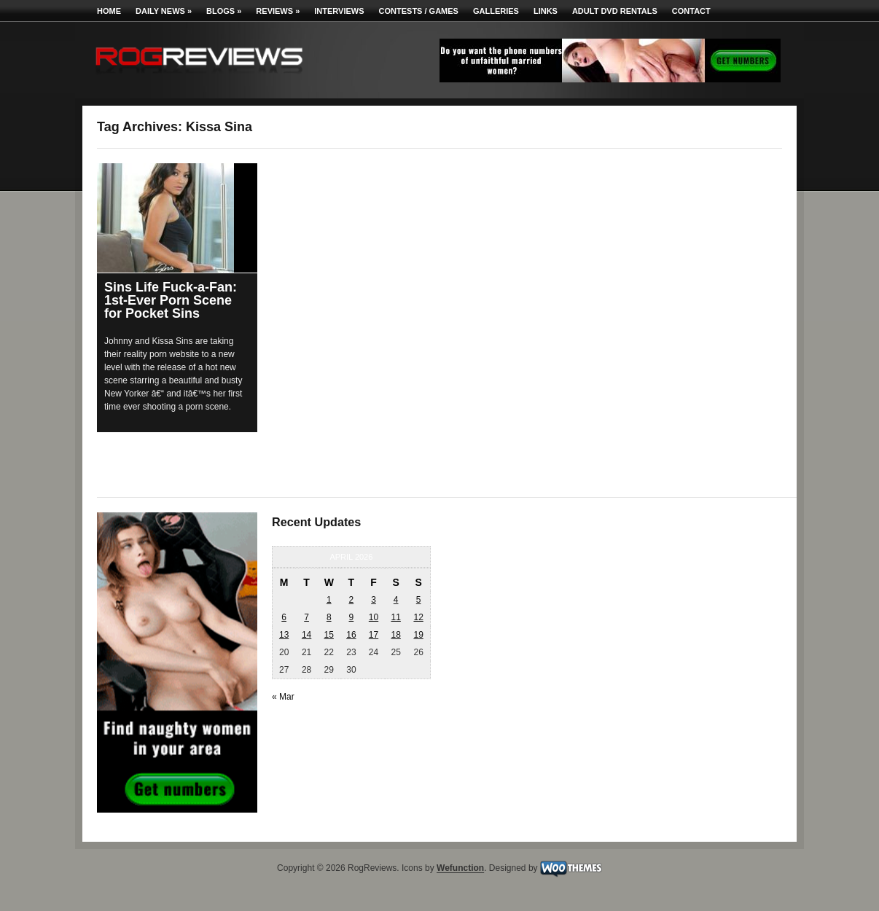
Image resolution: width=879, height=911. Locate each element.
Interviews (339, 11)
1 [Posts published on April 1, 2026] (329, 600)
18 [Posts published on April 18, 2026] (395, 635)
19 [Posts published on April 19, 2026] (418, 635)
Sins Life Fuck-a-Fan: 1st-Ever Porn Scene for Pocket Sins (170, 300)
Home (109, 11)
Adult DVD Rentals (614, 11)
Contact (691, 11)
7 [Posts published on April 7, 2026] (306, 617)
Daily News (164, 11)
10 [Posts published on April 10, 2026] (373, 617)
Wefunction (460, 869)
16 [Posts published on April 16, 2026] (351, 635)
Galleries (496, 11)
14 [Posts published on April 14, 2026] (306, 635)
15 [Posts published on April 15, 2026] (329, 635)
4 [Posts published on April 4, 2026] (396, 600)
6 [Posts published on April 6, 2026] (283, 617)
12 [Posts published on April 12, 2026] (418, 617)
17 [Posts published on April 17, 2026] (373, 635)
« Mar (283, 697)
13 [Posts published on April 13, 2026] (284, 635)
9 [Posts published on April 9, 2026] (351, 617)
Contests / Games (418, 11)
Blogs (223, 11)
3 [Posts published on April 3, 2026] (373, 600)
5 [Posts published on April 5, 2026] (418, 600)
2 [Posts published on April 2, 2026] (351, 600)
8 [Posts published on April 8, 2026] (329, 617)
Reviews (278, 11)
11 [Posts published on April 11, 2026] (395, 617)
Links (546, 11)
